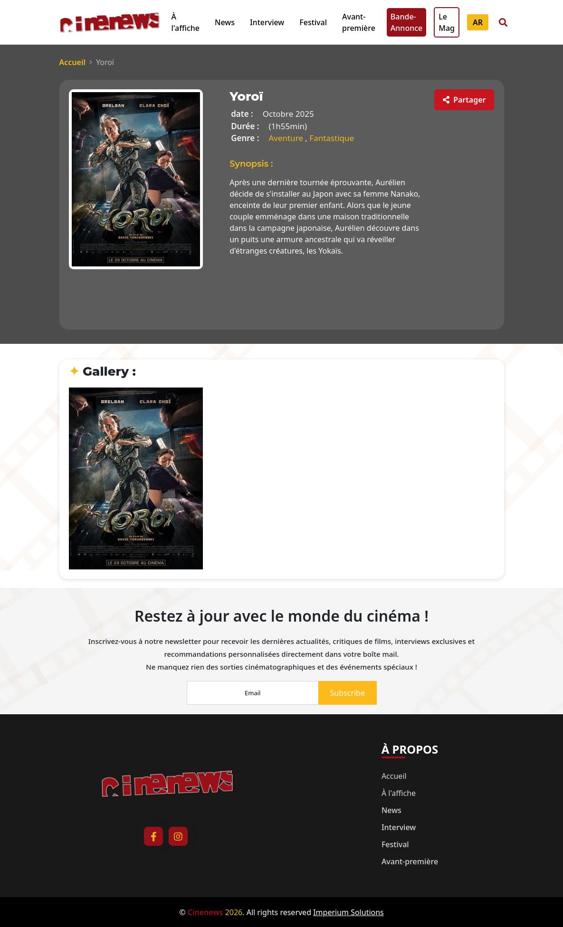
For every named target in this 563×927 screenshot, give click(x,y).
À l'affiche (186, 22)
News (225, 22)
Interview (267, 22)
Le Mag (447, 22)
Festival (313, 22)
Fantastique (331, 137)
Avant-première (358, 22)
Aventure (286, 137)
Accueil (72, 62)
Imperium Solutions (348, 912)
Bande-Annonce (406, 22)
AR (478, 22)
